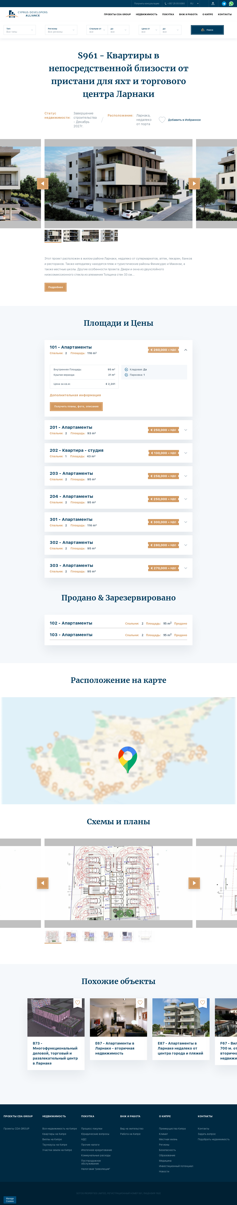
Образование (167, 1155)
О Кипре (207, 14)
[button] (42, 183)
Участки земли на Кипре (57, 1150)
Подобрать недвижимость (214, 1139)
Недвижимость (146, 14)
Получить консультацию (146, 3)
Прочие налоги (90, 1144)
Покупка (168, 14)
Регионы (164, 1144)
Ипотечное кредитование (96, 1150)
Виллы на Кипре (52, 1139)
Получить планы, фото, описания (76, 406)
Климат (163, 1134)
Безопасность (167, 1150)
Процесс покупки (91, 1128)
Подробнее (55, 287)
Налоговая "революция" (95, 1169)
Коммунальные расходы (96, 1155)
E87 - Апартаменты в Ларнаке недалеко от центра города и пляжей (180, 1048)
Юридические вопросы (95, 1134)
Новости (164, 1171)
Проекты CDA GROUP (117, 14)
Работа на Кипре (130, 1134)
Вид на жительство (131, 1128)
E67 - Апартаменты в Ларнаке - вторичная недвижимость (114, 1048)
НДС (84, 1139)
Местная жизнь (168, 1139)
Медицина (165, 1160)
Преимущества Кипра (172, 1128)
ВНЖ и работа (188, 14)
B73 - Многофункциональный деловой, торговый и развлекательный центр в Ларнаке (55, 1053)
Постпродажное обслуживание (91, 1162)
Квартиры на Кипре (54, 1134)
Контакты (225, 14)
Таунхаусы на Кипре (54, 1144)
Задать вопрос (207, 1134)
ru (191, 3)
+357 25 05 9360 (175, 3)
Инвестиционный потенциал (176, 1166)
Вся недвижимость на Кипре (59, 1128)
